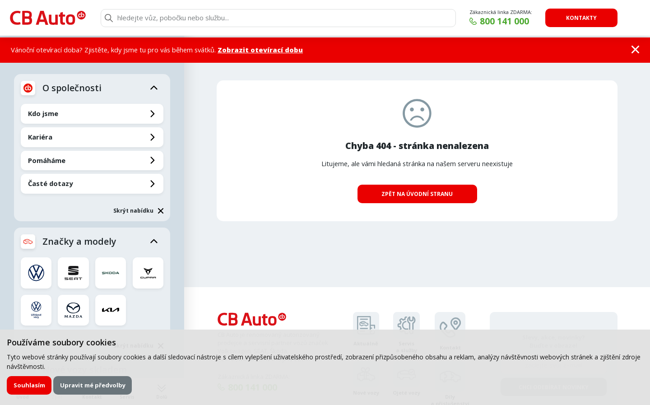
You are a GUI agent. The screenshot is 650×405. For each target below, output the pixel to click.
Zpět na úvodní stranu (417, 194)
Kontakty (581, 18)
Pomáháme (46, 160)
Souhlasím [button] (29, 385)
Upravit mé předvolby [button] (92, 385)
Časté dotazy (50, 183)
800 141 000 (504, 21)
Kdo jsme (43, 113)
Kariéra (40, 136)
